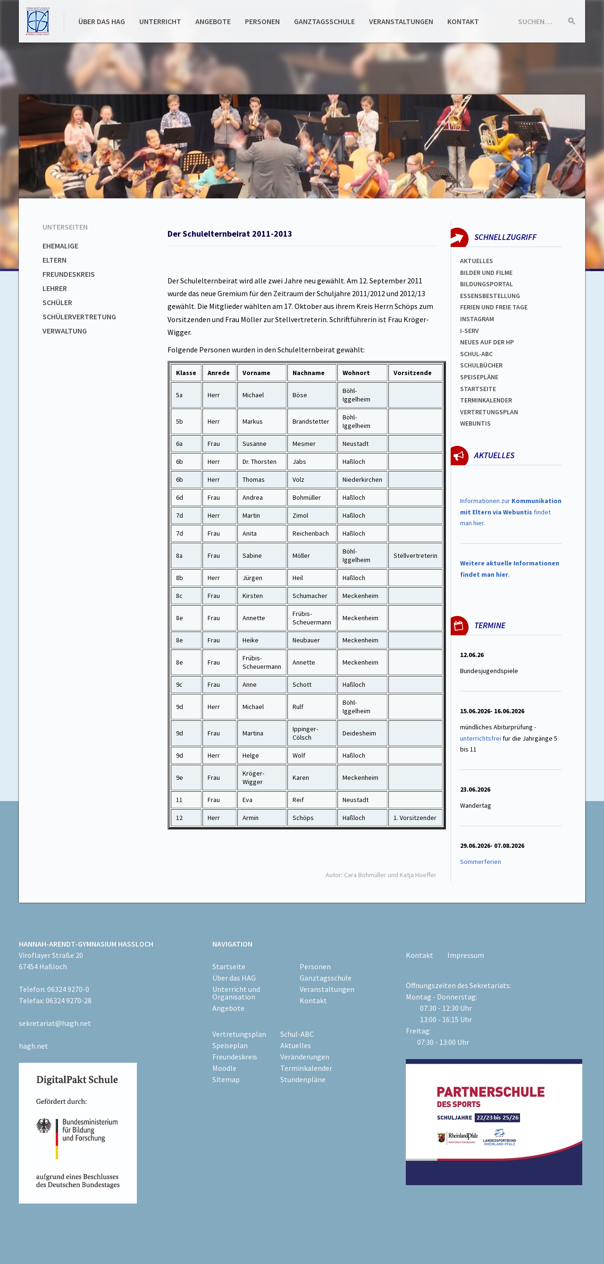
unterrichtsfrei (480, 738)
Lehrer (54, 288)
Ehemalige (60, 245)
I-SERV (469, 330)
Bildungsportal (486, 284)
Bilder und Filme (486, 272)
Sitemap (226, 1079)
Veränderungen (304, 1056)
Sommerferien (481, 861)
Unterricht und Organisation (236, 992)
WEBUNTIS (475, 423)
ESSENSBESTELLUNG (490, 295)
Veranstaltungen (401, 21)
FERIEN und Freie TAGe (494, 307)
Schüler (57, 302)
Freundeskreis (68, 274)
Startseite (478, 388)
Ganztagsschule (324, 21)
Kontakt (463, 21)
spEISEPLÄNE (479, 377)
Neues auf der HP (487, 342)
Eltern (54, 260)
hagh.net (33, 1045)
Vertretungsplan (489, 412)
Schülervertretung (79, 316)
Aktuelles (476, 260)
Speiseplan (230, 1045)
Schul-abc (476, 354)
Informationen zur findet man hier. (511, 512)
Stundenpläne (303, 1079)
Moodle (224, 1068)
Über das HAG (101, 21)
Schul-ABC (297, 1034)
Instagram (477, 319)
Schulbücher (481, 365)
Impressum (465, 955)
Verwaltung (64, 330)
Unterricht (160, 21)
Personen (262, 21)
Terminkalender (486, 400)
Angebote (213, 21)
